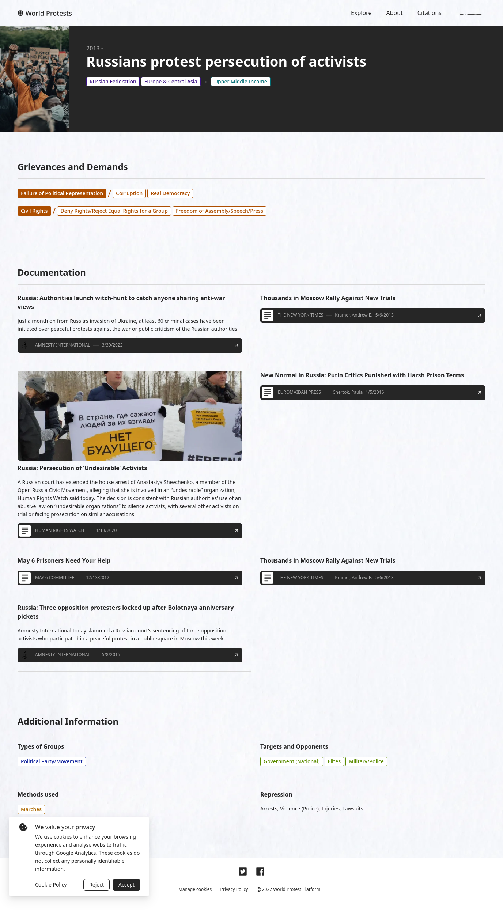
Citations (429, 13)
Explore (361, 13)
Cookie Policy (51, 884)
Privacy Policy (234, 889)
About (394, 13)
